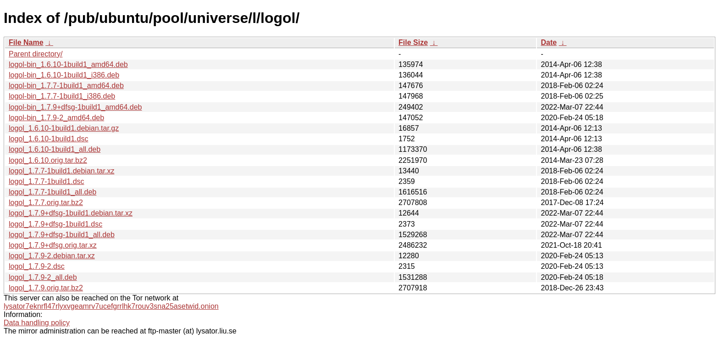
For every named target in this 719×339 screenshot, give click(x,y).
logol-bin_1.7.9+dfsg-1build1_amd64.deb (75, 107)
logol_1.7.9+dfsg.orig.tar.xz (53, 245)
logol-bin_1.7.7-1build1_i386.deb (62, 96)
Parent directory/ (35, 54)
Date (549, 42)
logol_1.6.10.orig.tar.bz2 (48, 160)
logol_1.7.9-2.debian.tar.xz (52, 256)
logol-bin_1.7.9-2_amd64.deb (56, 118)
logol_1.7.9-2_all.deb (43, 277)
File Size (413, 42)
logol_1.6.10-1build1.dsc (48, 139)
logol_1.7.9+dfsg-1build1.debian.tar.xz (71, 213)
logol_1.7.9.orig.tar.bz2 (46, 288)
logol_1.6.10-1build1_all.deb (54, 149)
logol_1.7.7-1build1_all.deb (52, 192)
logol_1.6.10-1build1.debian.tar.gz (64, 128)
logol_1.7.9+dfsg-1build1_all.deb (62, 235)
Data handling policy (37, 323)
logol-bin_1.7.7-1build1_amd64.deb (66, 85)
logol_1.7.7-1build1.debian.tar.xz (61, 171)
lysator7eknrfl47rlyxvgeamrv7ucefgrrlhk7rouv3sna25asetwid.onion (111, 306)
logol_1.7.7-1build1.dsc (46, 181)
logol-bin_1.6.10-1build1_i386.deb (64, 75)
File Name (26, 42)
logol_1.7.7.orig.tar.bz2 (46, 202)
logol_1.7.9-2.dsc (37, 266)
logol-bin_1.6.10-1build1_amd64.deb (68, 64)
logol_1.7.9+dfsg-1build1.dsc (55, 224)
